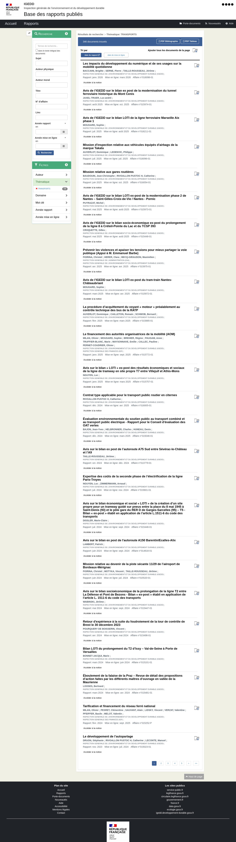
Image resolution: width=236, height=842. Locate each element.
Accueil (61, 790)
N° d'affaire (42, 101)
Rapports (61, 793)
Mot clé (40, 202)
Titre (38, 90)
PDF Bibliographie (168, 41)
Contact (61, 813)
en (37, 126)
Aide (61, 803)
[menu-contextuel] (37, 50)
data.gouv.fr (175, 806)
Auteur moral (43, 80)
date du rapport (91, 55)
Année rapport (44, 209)
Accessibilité (61, 806)
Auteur (39, 174)
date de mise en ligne (116, 55)
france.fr (175, 803)
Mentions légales (61, 809)
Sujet (38, 58)
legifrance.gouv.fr (175, 793)
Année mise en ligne (47, 217)
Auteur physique (45, 69)
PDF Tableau (190, 41)
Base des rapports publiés (53, 14)
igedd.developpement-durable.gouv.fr (175, 813)
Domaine (41, 195)
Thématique (42, 181)
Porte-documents (61, 796)
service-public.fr (175, 790)
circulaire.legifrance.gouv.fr (174, 796)
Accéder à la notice (92, 82)
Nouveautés (61, 799)
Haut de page (194, 776)
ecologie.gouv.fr (175, 809)
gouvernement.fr (175, 799)
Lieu (38, 112)
